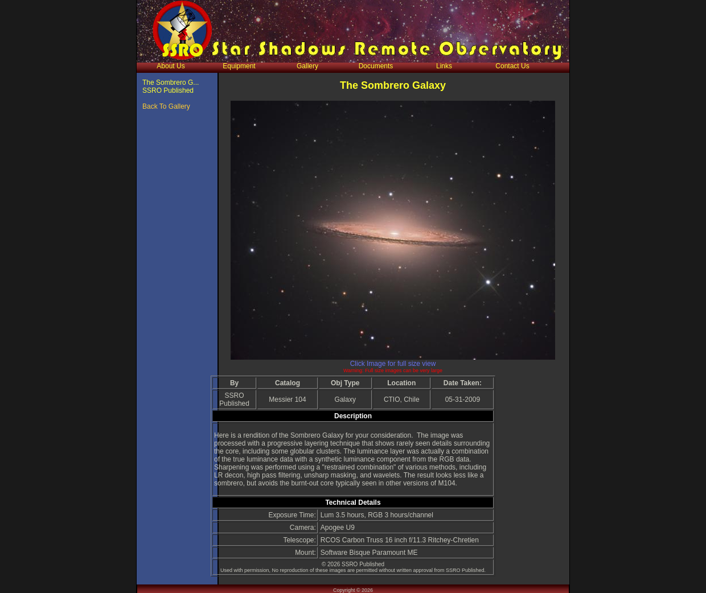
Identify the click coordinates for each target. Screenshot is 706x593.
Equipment (239, 66)
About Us (170, 66)
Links (444, 66)
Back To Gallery (166, 106)
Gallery (307, 66)
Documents (376, 66)
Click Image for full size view (393, 364)
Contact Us (512, 66)
